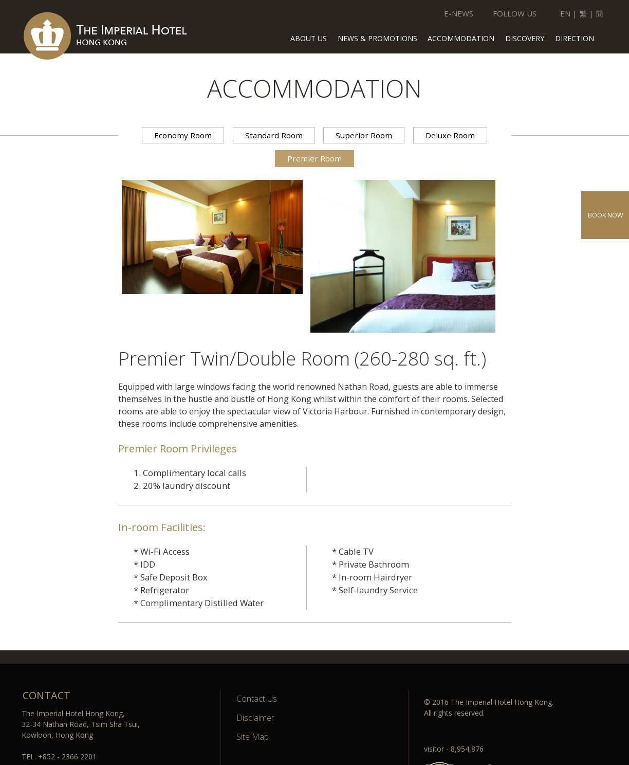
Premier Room (314, 158)
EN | (568, 13)
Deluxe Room (450, 135)
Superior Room (364, 135)
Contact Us (256, 698)
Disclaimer (255, 717)
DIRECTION (574, 39)
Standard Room (274, 135)
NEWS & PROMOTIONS (377, 39)
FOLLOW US (514, 13)
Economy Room (183, 135)
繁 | (586, 13)
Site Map (252, 736)
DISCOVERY (524, 39)
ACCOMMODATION (461, 39)
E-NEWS (458, 13)
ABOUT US (308, 39)
